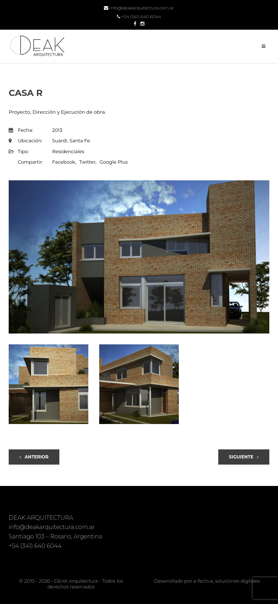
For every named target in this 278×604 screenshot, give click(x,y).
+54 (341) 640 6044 (139, 16)
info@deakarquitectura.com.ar (139, 8)
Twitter (87, 162)
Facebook (63, 162)
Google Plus (114, 162)
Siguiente (243, 457)
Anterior (34, 457)
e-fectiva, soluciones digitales (226, 581)
